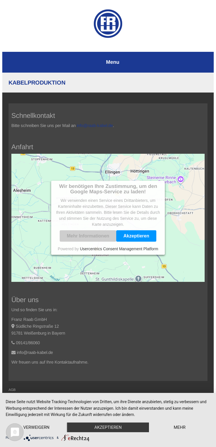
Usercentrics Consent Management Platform (119, 249)
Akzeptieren (136, 235)
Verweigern (36, 427)
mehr (180, 427)
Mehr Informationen (88, 235)
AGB (12, 390)
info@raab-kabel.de (95, 125)
